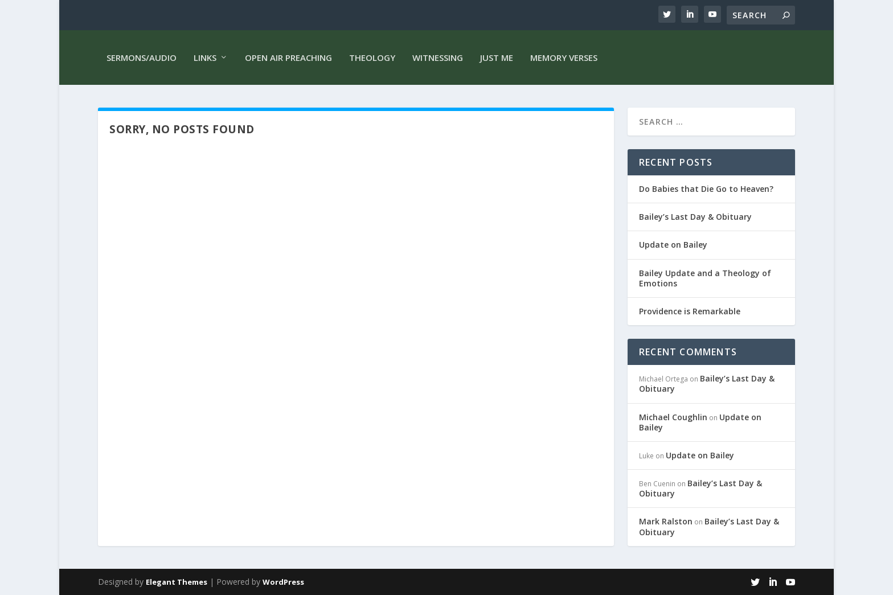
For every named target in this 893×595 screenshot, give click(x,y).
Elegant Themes (176, 582)
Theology (372, 57)
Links (205, 57)
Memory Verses (563, 57)
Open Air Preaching (288, 57)
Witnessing (437, 57)
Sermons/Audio (141, 57)
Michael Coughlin (673, 417)
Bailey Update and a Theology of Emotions (705, 278)
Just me (496, 57)
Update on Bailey (673, 244)
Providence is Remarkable (689, 311)
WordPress (283, 582)
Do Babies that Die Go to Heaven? (706, 188)
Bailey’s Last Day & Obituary (695, 216)
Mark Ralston (666, 521)
